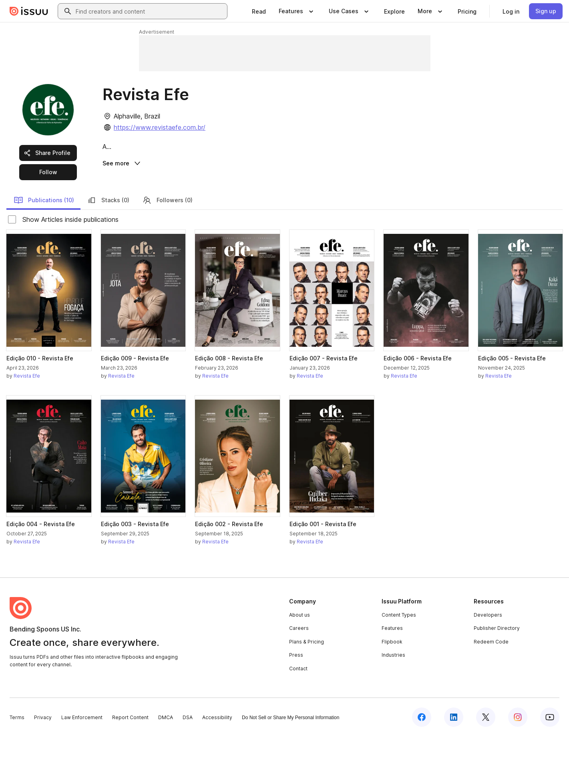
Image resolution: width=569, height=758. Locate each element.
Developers (488, 636)
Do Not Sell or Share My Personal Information (290, 739)
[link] (258, 11)
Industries (393, 677)
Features (392, 650)
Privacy (43, 739)
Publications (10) (44, 222)
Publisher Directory (497, 650)
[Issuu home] (28, 11)
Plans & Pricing (306, 663)
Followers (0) (167, 222)
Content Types (399, 636)
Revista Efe (27, 398)
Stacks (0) (108, 222)
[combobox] (150, 11)
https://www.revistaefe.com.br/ (159, 127)
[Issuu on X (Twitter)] (485, 738)
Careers (299, 650)
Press (296, 677)
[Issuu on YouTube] (549, 738)
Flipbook (392, 663)
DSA (188, 739)
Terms (17, 739)
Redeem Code (491, 663)
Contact (298, 690)
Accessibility (217, 739)
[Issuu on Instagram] (517, 738)
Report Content (130, 739)
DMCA (165, 739)
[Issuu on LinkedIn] (453, 738)
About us (299, 636)
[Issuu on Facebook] (421, 738)
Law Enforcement (82, 739)
